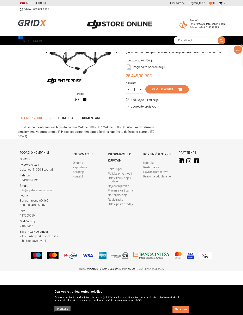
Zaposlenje (80, 212)
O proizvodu (31, 163)
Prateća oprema (67, 48)
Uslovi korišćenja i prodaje (119, 224)
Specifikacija (62, 163)
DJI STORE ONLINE (28, 48)
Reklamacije (151, 212)
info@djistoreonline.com (211, 24)
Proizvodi (48, 48)
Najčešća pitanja (118, 230)
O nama (78, 207)
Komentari (91, 163)
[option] (30, 69)
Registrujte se (197, 3)
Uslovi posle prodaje (121, 249)
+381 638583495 (209, 27)
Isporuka (148, 207)
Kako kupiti (115, 214)
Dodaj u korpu (162, 134)
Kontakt (78, 221)
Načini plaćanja (117, 240)
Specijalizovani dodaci (93, 48)
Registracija (115, 244)
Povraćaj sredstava (155, 216)
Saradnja (79, 216)
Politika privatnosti (120, 218)
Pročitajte (62, 308)
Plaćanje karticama (120, 235)
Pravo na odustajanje (157, 221)
